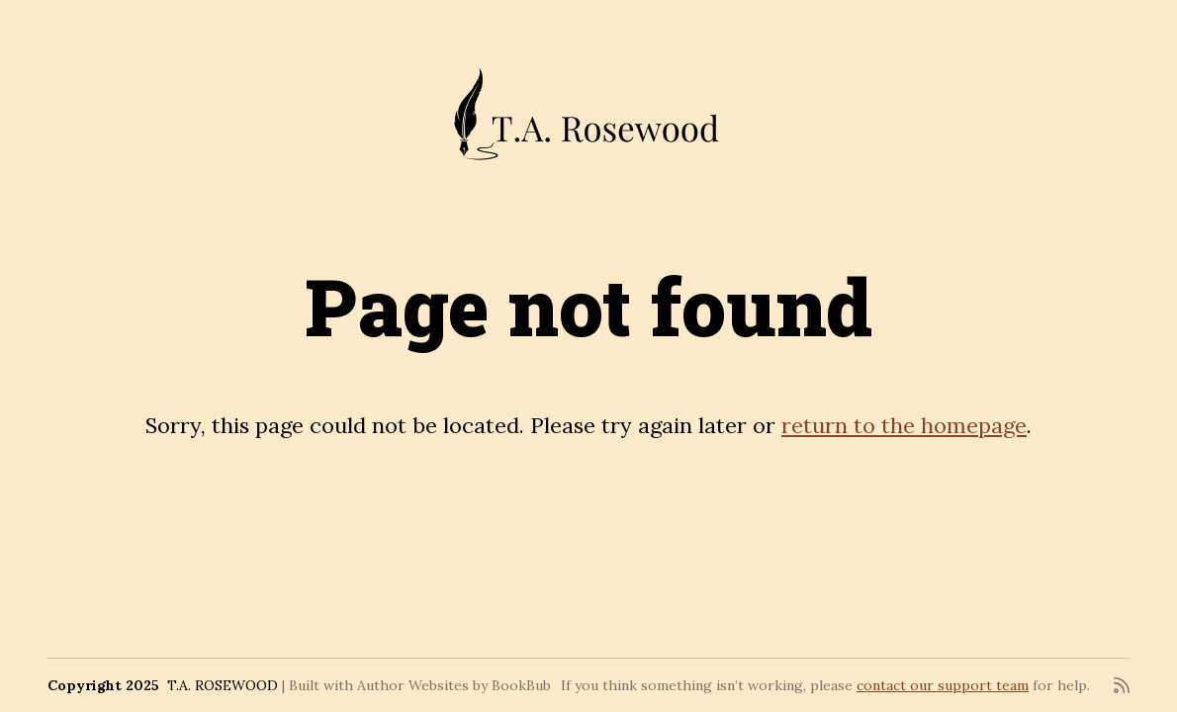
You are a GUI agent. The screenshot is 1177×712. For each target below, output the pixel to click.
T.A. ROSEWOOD (222, 685)
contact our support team (943, 685)
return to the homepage (904, 425)
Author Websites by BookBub (454, 685)
